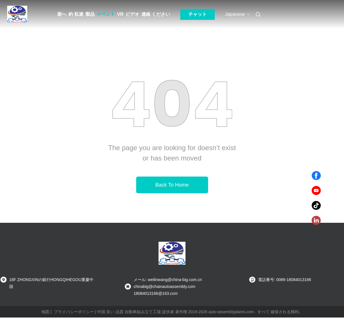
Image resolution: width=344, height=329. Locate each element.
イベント (106, 14)
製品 (90, 14)
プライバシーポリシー (74, 311)
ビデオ (132, 14)
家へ (62, 14)
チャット (197, 14)
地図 (45, 311)
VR (120, 14)
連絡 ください (155, 14)
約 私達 (76, 14)
